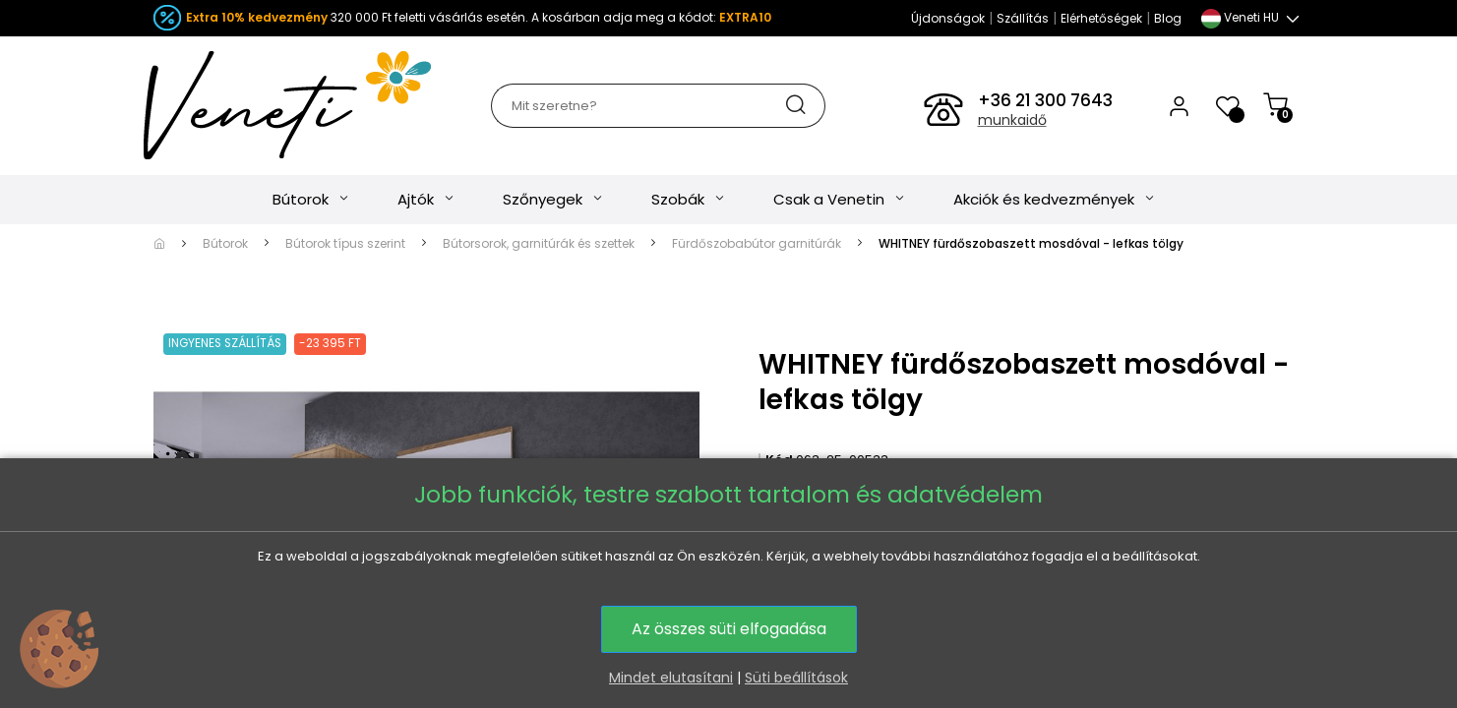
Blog (1168, 18)
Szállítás (1023, 18)
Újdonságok (948, 18)
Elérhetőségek (1101, 18)
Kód (779, 459)
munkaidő (1012, 120)
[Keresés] (657, 106)
